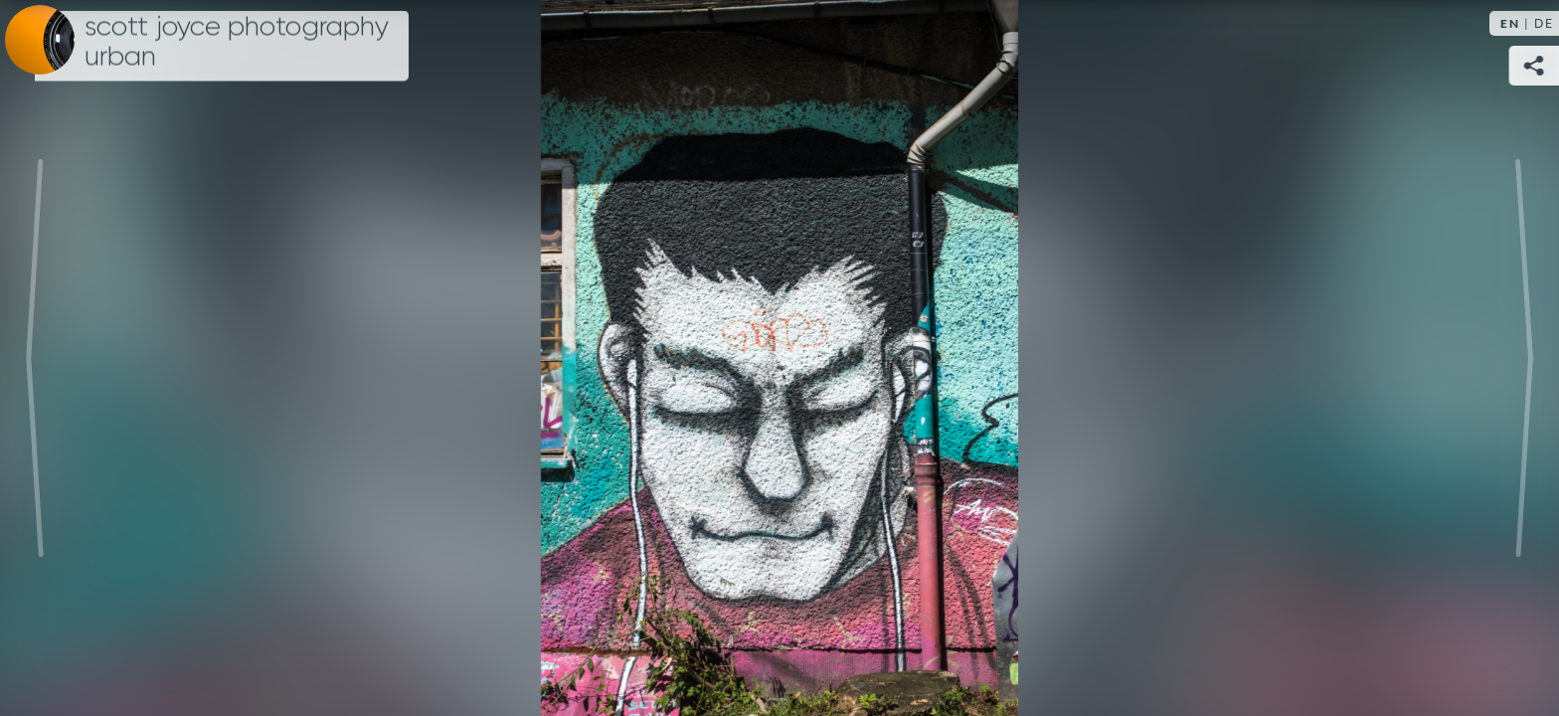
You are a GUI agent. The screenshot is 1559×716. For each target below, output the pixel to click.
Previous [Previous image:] (35, 358)
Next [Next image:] (1524, 358)
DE (1544, 23)
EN (1510, 23)
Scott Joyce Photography (237, 42)
